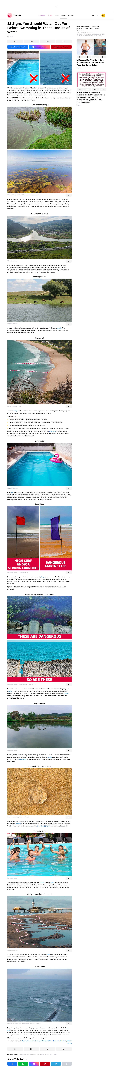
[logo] (14, 15)
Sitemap (97, 28)
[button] (80, 57)
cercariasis (22, 759)
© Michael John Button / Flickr (14, 195)
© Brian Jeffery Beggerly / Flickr (14, 817)
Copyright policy (96, 26)
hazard (67, 693)
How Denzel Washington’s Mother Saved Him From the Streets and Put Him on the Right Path (91, 132)
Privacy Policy (86, 26)
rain (48, 954)
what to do (52, 431)
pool (12, 492)
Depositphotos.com (28, 1041)
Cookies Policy (80, 28)
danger (16, 411)
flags (42, 577)
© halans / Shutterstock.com (14, 406)
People (79, 68)
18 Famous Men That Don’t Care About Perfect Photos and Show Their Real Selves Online (90, 62)
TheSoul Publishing (88, 32)
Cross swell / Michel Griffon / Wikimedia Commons (50, 1041)
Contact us (79, 26)
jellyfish (18, 823)
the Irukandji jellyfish (43, 826)
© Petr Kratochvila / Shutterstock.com (27, 684)
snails (50, 757)
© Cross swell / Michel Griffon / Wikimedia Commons (19, 1023)
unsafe (59, 328)
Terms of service (89, 28)
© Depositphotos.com (34, 195)
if (19, 416)
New (50, 15)
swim (10, 691)
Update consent (80, 29)
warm (52, 882)
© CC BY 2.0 (25, 195)
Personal (42, 15)
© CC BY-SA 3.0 (36, 1023)
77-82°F (41, 882)
